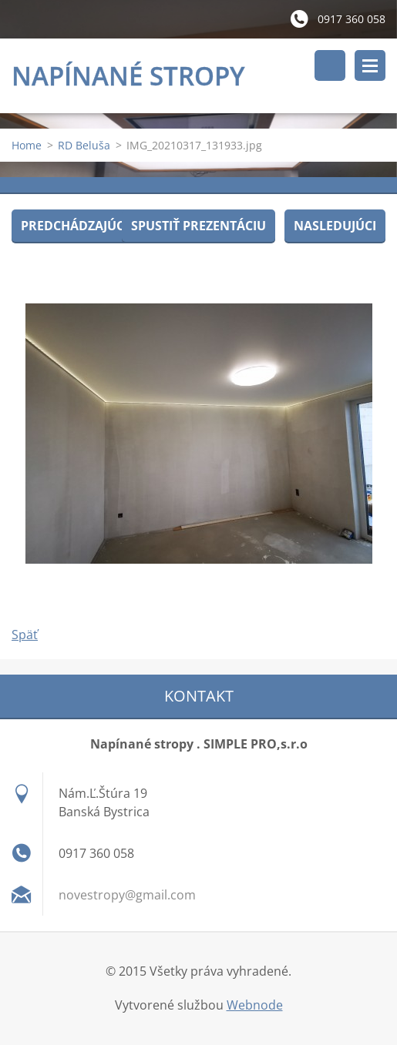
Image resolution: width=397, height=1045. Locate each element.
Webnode (255, 1004)
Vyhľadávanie (330, 65)
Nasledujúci (335, 225)
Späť (25, 634)
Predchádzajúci (74, 225)
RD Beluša (84, 145)
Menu (370, 65)
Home (27, 145)
